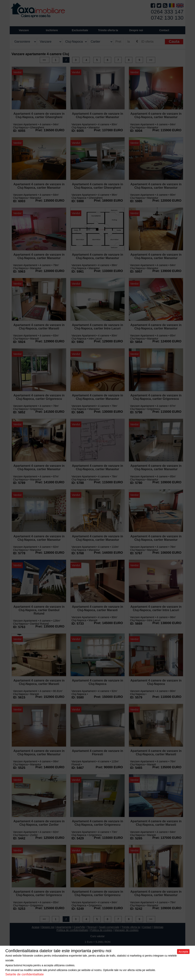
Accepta (183, 951)
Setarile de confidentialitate (24, 974)
